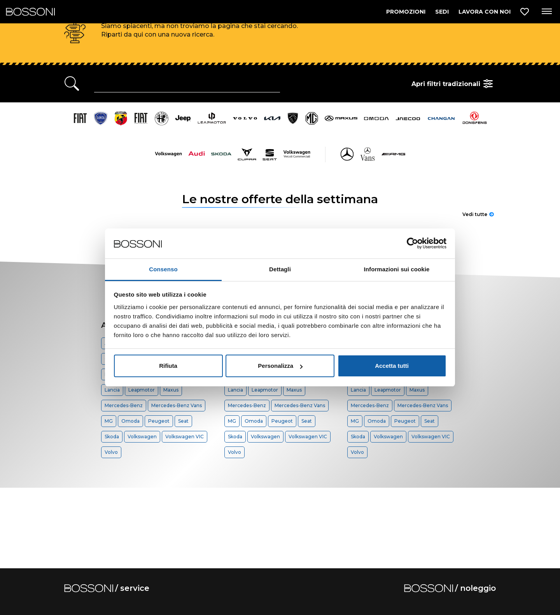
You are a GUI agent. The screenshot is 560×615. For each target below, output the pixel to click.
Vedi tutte (478, 214)
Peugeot (159, 421)
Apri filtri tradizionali (453, 83)
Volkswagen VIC (184, 436)
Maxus (170, 390)
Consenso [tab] (163, 269)
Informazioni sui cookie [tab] (397, 269)
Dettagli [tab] (280, 269)
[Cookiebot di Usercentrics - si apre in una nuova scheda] (412, 244)
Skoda (112, 436)
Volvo (111, 452)
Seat (183, 421)
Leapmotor (141, 390)
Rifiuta (168, 365)
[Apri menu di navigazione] (546, 11)
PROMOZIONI (405, 11)
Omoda (130, 421)
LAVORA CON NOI (484, 11)
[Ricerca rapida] (187, 84)
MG (109, 421)
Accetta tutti (392, 365)
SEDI (442, 11)
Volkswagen (142, 436)
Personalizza (280, 365)
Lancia (112, 390)
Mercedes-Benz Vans (176, 405)
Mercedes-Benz (124, 405)
